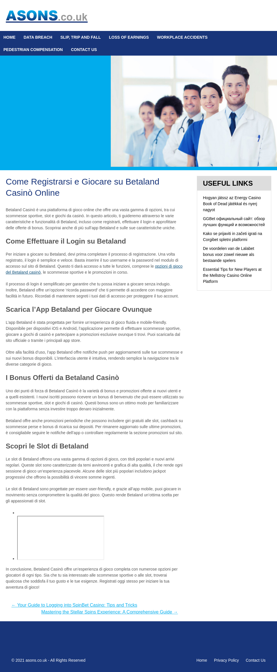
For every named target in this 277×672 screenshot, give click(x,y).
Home (9, 37)
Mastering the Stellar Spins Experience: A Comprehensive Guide (109, 612)
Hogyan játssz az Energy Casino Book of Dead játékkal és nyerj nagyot (232, 203)
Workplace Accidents (182, 37)
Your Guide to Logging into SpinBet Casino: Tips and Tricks (74, 605)
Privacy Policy (226, 660)
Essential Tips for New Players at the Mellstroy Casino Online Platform (232, 275)
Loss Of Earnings (129, 37)
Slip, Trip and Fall (80, 37)
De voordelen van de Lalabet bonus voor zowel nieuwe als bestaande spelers (228, 254)
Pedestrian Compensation (33, 49)
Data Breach (37, 37)
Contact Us (84, 49)
